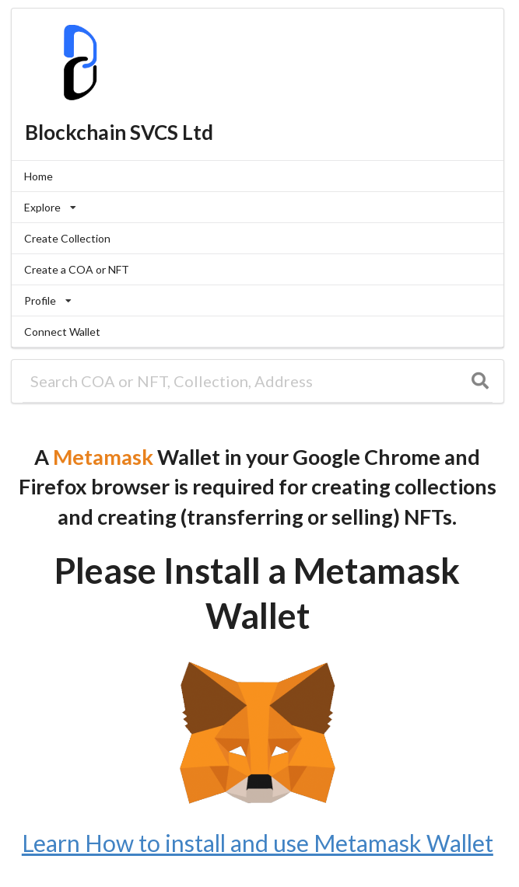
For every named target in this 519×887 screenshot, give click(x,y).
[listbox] (257, 207)
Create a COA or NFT (76, 269)
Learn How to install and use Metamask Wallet (257, 843)
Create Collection (67, 238)
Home (38, 176)
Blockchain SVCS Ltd (119, 132)
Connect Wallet (62, 331)
